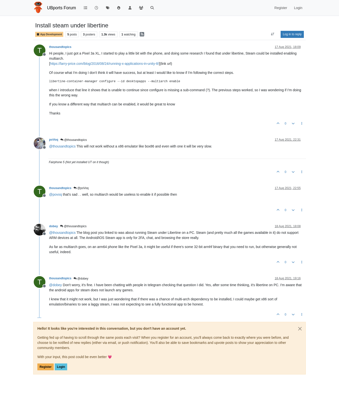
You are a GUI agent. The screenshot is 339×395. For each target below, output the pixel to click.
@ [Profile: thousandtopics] (62, 146)
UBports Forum (61, 7)
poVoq (53, 139)
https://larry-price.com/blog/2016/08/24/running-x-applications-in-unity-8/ (104, 64)
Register (46, 367)
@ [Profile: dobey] (55, 285)
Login (61, 367)
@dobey (81, 278)
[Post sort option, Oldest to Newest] (273, 34)
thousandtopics (60, 47)
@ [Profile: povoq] (55, 194)
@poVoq (81, 188)
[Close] (300, 328)
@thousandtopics (73, 140)
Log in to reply (292, 34)
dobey (53, 226)
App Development (49, 34)
